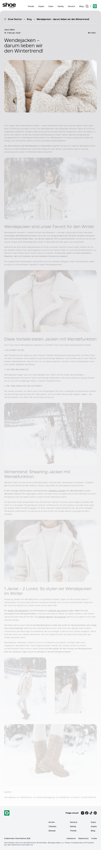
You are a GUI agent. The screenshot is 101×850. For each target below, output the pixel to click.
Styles (41, 6)
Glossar (52, 830)
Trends (31, 6)
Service (71, 6)
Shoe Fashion (15, 19)
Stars (50, 6)
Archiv (52, 822)
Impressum (71, 838)
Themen (52, 826)
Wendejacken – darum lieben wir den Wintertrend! (63, 19)
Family (60, 6)
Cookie (94, 838)
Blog (81, 6)
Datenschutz (83, 838)
